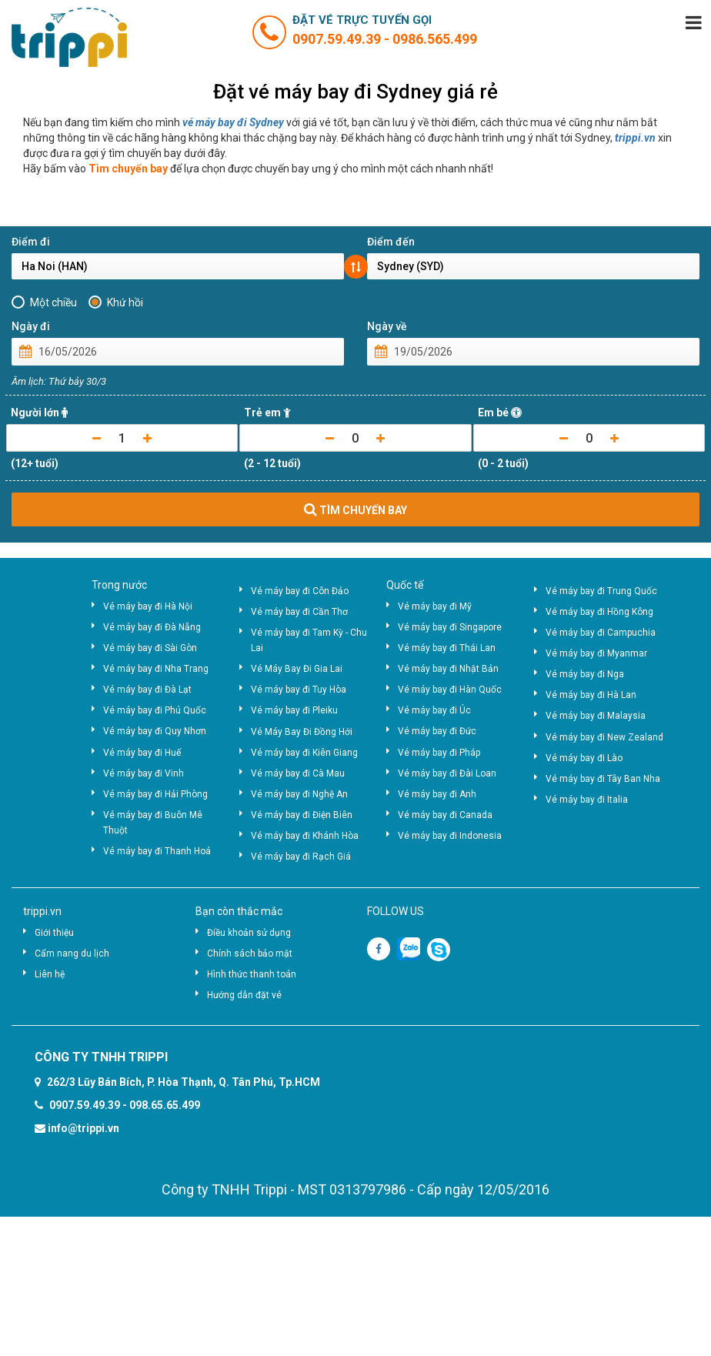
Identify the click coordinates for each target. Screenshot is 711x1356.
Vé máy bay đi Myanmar (596, 653)
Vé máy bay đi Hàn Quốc (450, 689)
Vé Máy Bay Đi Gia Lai (296, 668)
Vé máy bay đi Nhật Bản (448, 668)
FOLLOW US (395, 911)
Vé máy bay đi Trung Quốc (601, 591)
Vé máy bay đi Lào (584, 758)
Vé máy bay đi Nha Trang (156, 668)
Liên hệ (50, 974)
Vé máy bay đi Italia (587, 799)
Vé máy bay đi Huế (142, 752)
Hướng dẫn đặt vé (244, 995)
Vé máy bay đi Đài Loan (447, 773)
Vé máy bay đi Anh (437, 794)
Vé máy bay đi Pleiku (294, 710)
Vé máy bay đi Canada (445, 815)
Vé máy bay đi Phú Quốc (154, 710)
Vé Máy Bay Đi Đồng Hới (301, 731)
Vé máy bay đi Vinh (143, 773)
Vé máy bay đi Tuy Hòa (298, 689)
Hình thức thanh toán (251, 974)
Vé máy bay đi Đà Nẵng (152, 627)
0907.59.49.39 (338, 39)
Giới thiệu (54, 932)
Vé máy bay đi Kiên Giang (304, 752)
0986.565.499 (434, 39)
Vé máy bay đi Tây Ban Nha (603, 778)
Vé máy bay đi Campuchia (601, 632)
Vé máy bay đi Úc (434, 710)
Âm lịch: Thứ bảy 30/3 (59, 381)
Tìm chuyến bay (128, 168)
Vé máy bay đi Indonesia (450, 835)
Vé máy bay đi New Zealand (604, 737)
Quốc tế (404, 585)
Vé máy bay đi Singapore (450, 627)
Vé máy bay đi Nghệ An (299, 794)
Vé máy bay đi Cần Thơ (299, 611)
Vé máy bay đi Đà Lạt (147, 689)
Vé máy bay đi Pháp (439, 752)
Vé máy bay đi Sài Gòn (150, 648)
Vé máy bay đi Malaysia (596, 715)
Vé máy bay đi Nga (585, 674)
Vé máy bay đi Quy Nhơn (154, 731)
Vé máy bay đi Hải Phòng (155, 794)
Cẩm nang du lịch (72, 953)
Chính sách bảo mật (249, 953)
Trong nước (119, 585)
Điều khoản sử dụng (249, 932)
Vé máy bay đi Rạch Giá (301, 856)
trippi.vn (635, 138)
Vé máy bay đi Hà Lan (591, 695)
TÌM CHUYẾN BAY (355, 509)
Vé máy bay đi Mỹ (435, 606)
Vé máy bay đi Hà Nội (147, 606)
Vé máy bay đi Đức (437, 731)
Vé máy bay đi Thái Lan (447, 648)
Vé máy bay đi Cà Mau (298, 773)
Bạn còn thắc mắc (238, 911)
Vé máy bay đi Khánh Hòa (305, 835)
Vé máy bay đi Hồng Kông (599, 611)
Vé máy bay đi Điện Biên (301, 815)
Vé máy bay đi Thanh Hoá (157, 851)
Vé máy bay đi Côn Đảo (300, 591)
